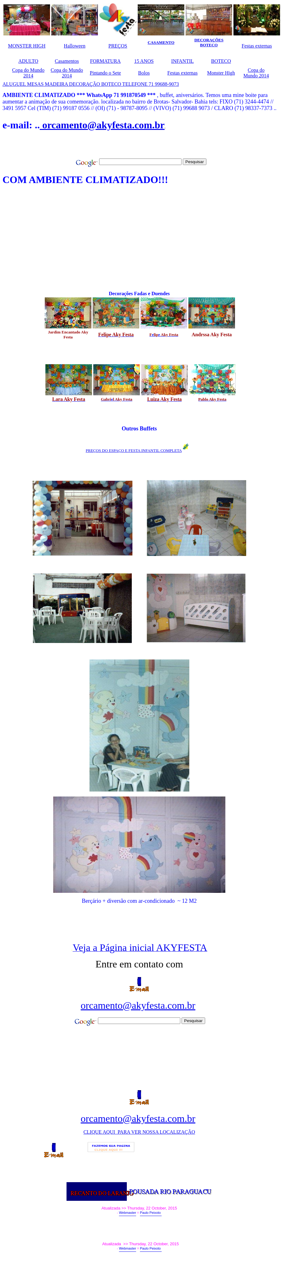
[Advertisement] (75, 148)
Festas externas (257, 45)
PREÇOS (117, 45)
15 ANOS (144, 61)
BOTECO (221, 61)
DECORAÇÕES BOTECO (208, 42)
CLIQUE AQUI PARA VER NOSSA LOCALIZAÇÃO (139, 1132)
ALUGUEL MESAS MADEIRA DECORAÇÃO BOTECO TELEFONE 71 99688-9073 (90, 84)
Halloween (74, 45)
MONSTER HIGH (26, 45)
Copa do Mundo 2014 (28, 72)
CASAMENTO (161, 42)
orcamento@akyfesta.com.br (102, 125)
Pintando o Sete (105, 73)
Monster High (221, 73)
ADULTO (28, 61)
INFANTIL (182, 61)
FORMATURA (105, 61)
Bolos (144, 73)
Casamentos (67, 61)
